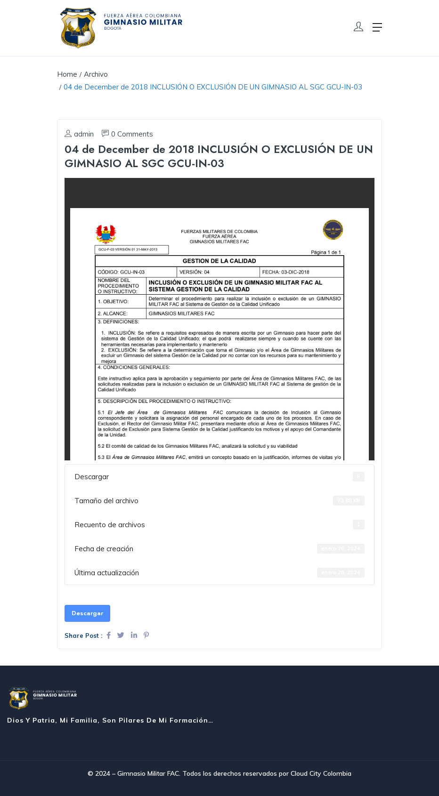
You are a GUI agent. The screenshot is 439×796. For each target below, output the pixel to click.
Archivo (96, 74)
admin (79, 133)
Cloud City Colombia (321, 773)
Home (67, 74)
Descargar (87, 613)
